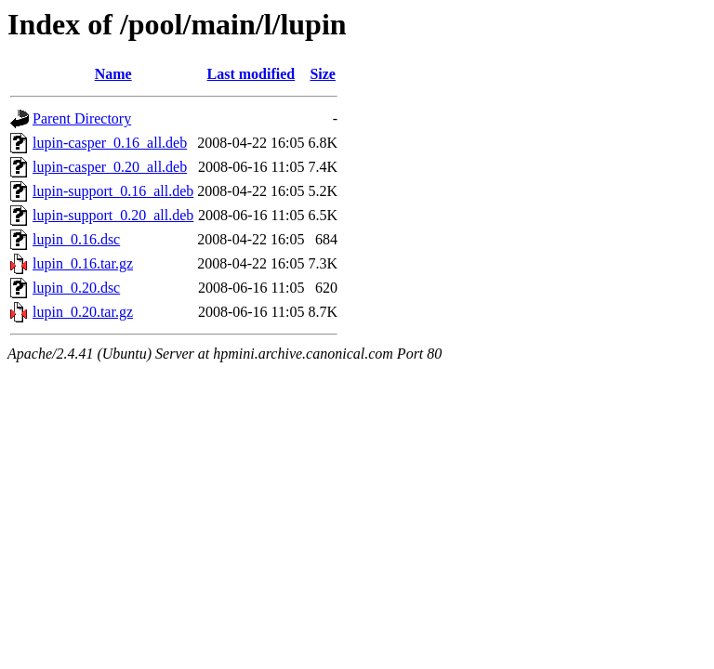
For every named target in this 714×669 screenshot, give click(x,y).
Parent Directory (82, 118)
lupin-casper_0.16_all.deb (110, 143)
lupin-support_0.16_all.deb (113, 191)
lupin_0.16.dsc (76, 239)
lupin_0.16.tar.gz (83, 263)
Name (113, 74)
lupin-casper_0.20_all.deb (110, 167)
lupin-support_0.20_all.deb (113, 215)
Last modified (251, 74)
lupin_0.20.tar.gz (83, 312)
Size (323, 74)
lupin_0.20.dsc (76, 287)
